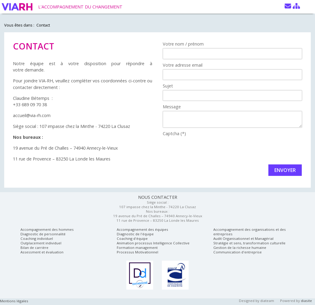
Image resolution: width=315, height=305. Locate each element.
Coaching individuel (36, 238)
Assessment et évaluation (41, 252)
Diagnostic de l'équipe (135, 234)
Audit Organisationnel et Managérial (243, 238)
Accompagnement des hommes (47, 229)
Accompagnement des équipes (142, 229)
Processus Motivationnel (137, 252)
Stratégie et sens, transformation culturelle (249, 243)
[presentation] (208, 149)
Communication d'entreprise (237, 252)
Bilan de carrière (34, 247)
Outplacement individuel (40, 243)
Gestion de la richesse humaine (239, 247)
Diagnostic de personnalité (43, 234)
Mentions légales (14, 301)
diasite (306, 300)
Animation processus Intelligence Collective (153, 243)
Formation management (137, 247)
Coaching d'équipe (132, 238)
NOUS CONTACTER (157, 197)
